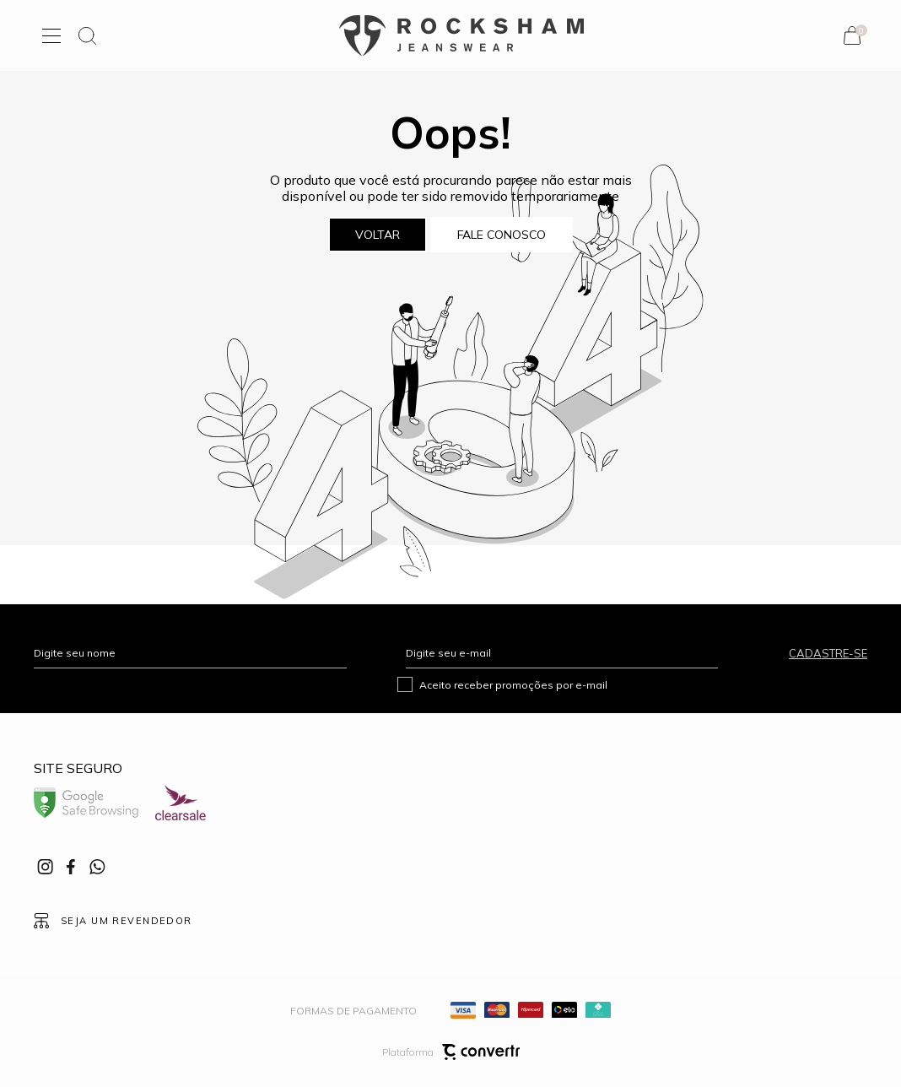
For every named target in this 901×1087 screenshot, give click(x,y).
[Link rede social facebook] (71, 866)
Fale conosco (501, 234)
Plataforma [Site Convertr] (451, 1052)
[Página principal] (461, 35)
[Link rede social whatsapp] (97, 866)
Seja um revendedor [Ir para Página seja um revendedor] (126, 921)
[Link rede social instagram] (46, 866)
